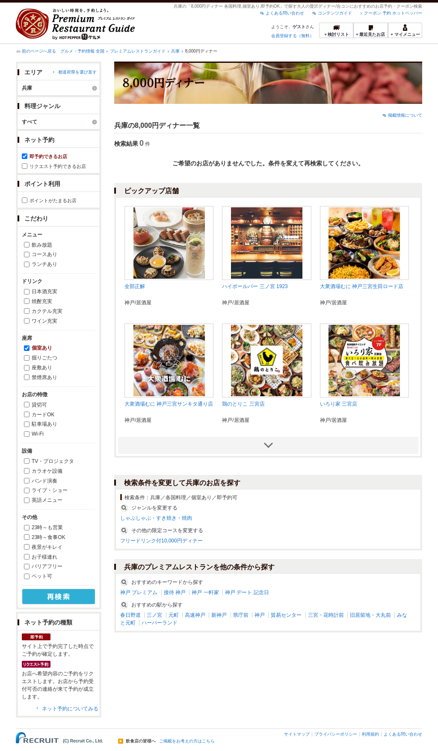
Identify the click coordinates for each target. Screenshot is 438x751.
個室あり (42, 348)
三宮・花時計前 (326, 615)
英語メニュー (47, 500)
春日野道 (130, 615)
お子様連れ (44, 557)
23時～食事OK (48, 537)
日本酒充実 (44, 292)
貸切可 (39, 405)
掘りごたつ (44, 358)
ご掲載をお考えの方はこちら (187, 741)
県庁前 (241, 615)
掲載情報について (405, 115)
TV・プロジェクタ (53, 461)
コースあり (44, 254)
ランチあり (44, 264)
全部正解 (134, 286)
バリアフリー (47, 566)
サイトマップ (297, 734)
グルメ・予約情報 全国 (82, 51)
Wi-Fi (38, 434)
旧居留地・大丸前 (370, 615)
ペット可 (42, 576)
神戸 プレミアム (138, 592)
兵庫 (175, 51)
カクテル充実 (47, 311)
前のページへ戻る (39, 51)
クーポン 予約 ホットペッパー (393, 13)
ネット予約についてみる (70, 709)
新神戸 (219, 615)
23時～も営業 (47, 527)
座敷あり (42, 368)
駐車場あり (44, 424)
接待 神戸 (175, 592)
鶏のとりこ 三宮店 (243, 404)
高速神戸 (195, 615)
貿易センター (286, 615)
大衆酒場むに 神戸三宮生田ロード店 (361, 286)
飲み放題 (42, 245)
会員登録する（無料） (292, 35)
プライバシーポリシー (335, 734)
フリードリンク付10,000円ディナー (161, 541)
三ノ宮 (154, 615)
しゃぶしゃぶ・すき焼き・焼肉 (156, 518)
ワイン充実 (44, 321)
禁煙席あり (44, 377)
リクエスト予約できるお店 (58, 166)
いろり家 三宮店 (338, 404)
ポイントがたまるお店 (53, 200)
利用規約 (370, 734)
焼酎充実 (42, 301)
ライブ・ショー (50, 490)
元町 (174, 615)
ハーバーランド (160, 623)
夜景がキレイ (47, 547)
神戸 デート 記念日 (247, 592)
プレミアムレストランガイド (138, 51)
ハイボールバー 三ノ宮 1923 (254, 286)
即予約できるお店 (48, 156)
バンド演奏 (44, 481)
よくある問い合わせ (285, 13)
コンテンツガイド (335, 13)
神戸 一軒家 (205, 592)
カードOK (43, 415)
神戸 (260, 615)
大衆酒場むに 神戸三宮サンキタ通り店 (168, 404)
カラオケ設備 (47, 471)
